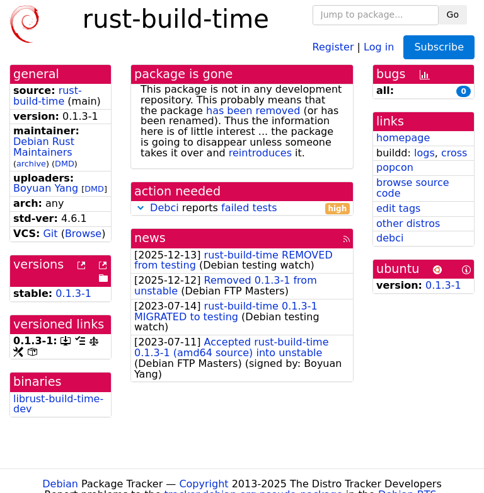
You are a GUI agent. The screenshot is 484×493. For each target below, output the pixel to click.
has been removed (253, 111)
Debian (60, 484)
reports (242, 208)
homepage (403, 138)
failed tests (249, 208)
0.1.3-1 (73, 293)
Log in (379, 46)
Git (50, 234)
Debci (164, 208)
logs (424, 153)
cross (454, 153)
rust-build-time (47, 95)
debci (389, 238)
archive (31, 163)
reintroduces (260, 153)
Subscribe (439, 47)
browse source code (412, 188)
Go (453, 14)
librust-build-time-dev (58, 404)
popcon (394, 167)
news (150, 238)
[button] (140, 208)
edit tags (398, 208)
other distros (408, 223)
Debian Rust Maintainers (43, 147)
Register (333, 46)
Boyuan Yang (45, 188)
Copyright (203, 484)
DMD (64, 163)
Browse (83, 234)
